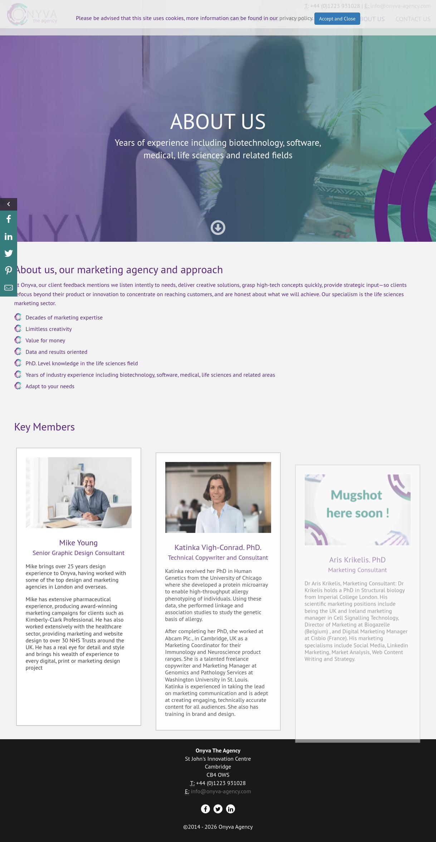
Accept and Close (337, 18)
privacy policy (295, 17)
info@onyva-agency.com (221, 791)
